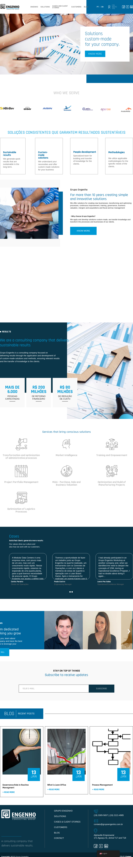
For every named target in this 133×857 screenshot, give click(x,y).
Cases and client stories (60, 6)
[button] (66, 44)
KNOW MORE (83, 231)
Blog (86, 7)
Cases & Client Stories (67, 822)
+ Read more (9, 792)
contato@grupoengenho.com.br (108, 824)
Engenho (34, 7)
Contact (59, 838)
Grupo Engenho (63, 811)
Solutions (45, 7)
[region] (66, 44)
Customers (76, 7)
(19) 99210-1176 (114, 6)
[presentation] (129, 630)
